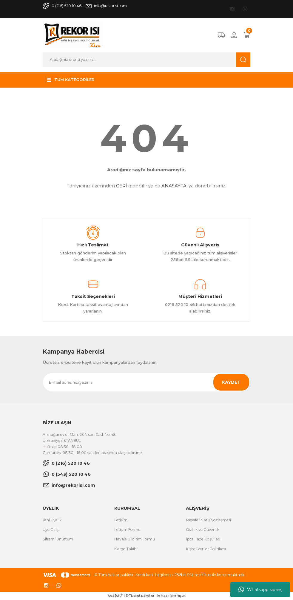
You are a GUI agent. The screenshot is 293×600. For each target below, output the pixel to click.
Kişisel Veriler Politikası (206, 549)
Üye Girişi (51, 529)
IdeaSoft (115, 595)
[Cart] (246, 35)
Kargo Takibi (126, 549)
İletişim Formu (127, 529)
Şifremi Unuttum (58, 539)
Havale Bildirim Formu (134, 539)
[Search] (146, 59)
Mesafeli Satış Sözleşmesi (208, 520)
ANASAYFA (173, 186)
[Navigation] (70, 80)
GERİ (121, 186)
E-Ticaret (133, 595)
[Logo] (73, 35)
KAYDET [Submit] (231, 382)
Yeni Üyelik (52, 520)
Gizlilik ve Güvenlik (202, 529)
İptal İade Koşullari (203, 539)
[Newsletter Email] (146, 382)
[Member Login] (234, 35)
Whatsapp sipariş (260, 589)
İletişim (120, 520)
